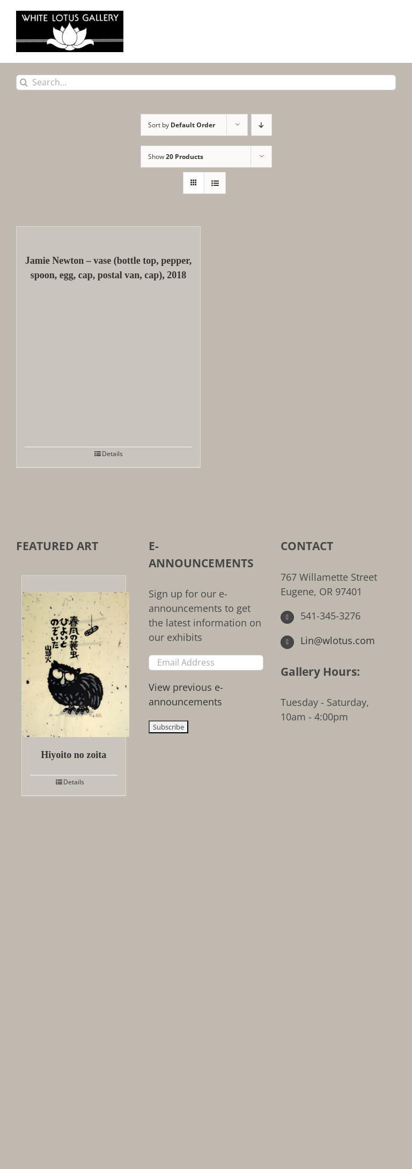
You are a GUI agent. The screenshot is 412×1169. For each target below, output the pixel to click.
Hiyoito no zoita (73, 754)
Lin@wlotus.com (328, 640)
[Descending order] (261, 125)
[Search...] (206, 82)
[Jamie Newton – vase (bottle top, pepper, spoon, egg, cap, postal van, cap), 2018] (108, 235)
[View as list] (214, 182)
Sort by (181, 124)
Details (112, 453)
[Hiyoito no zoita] (74, 656)
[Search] (24, 82)
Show (175, 156)
